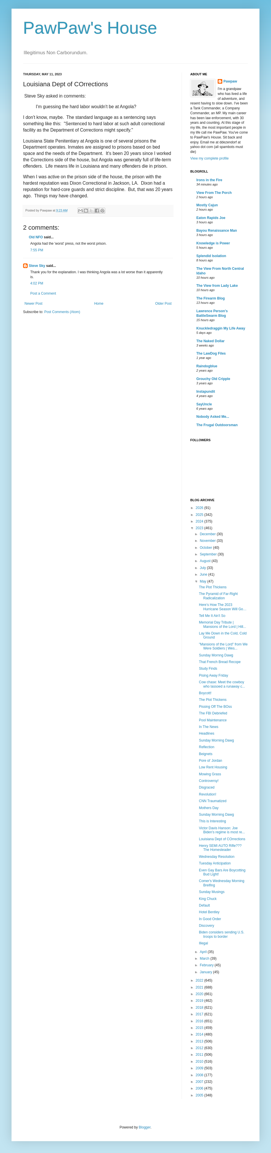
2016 (200, 1021)
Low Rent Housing (213, 767)
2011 (200, 1055)
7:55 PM (36, 250)
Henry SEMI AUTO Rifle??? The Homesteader (220, 848)
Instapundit (205, 392)
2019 (200, 1001)
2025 (200, 515)
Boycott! (205, 693)
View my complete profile (209, 158)
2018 (200, 1008)
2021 (200, 987)
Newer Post (33, 304)
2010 (200, 1062)
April (204, 952)
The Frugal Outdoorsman (217, 425)
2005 (200, 1095)
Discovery (206, 926)
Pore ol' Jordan (210, 761)
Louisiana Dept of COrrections (222, 839)
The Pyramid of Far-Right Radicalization (218, 596)
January (206, 972)
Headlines (206, 733)
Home (98, 304)
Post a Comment (43, 293)
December (208, 534)
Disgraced (206, 787)
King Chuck (208, 899)
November (208, 541)
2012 (200, 1048)
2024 (200, 521)
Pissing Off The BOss (215, 707)
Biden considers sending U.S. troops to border (221, 934)
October (206, 548)
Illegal (203, 943)
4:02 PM (36, 283)
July (203, 568)
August (206, 561)
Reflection (206, 747)
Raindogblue (206, 366)
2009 (200, 1068)
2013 (200, 1041)
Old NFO (36, 237)
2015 (200, 1028)
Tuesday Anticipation (215, 863)
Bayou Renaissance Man (216, 231)
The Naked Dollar (210, 341)
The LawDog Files (211, 353)
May (203, 581)
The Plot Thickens (213, 587)
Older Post (163, 304)
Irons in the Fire (209, 180)
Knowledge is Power (213, 243)
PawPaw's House (90, 28)
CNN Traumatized (212, 801)
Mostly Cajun (207, 205)
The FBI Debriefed (213, 713)
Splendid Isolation (211, 256)
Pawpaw (230, 81)
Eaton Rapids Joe (210, 218)
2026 (200, 508)
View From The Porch (214, 193)
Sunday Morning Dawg (216, 740)
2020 (200, 994)
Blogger (144, 1127)
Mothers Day (209, 808)
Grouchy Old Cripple (213, 379)
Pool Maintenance (213, 720)
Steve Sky (37, 266)
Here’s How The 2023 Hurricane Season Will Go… (222, 607)
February (207, 965)
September (209, 554)
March (205, 959)
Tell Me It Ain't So (212, 616)
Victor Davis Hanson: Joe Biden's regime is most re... (222, 830)
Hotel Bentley (209, 912)
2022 (200, 980)
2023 (200, 528)
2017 (200, 1014)
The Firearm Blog (210, 298)
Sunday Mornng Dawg (216, 655)
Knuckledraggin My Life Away (220, 328)
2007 (200, 1082)
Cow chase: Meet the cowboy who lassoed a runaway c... (222, 684)
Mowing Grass (210, 774)
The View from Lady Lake (217, 286)
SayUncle (204, 404)
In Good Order (210, 919)
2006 (200, 1088)
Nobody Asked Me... (212, 417)
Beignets (205, 754)
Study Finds (208, 669)
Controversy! (209, 781)
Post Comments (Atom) (62, 312)
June (204, 574)
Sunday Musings (212, 892)
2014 (200, 1034)
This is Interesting (212, 821)
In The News (208, 727)
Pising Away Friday (213, 675)
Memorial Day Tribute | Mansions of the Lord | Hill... (222, 624)
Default (204, 905)
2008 (200, 1075)
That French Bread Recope (220, 662)
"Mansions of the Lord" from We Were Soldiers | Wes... (223, 646)
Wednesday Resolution (216, 857)
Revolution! (207, 794)
